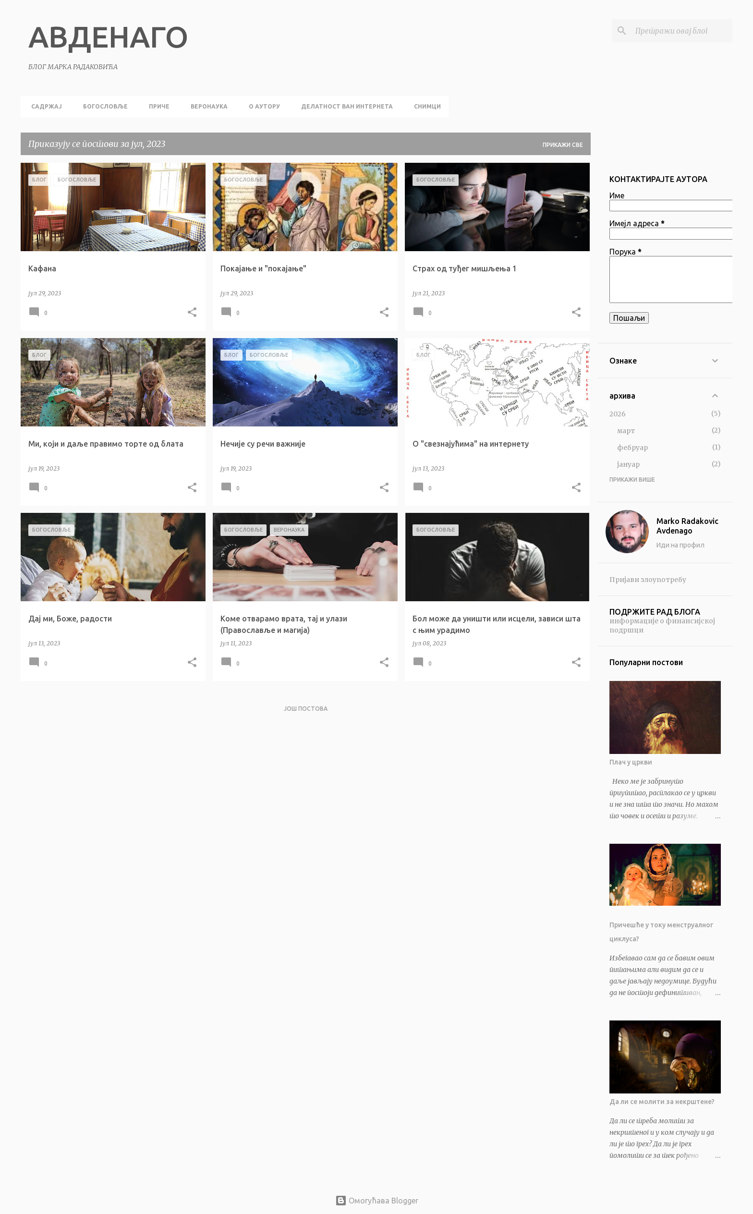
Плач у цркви (630, 762)
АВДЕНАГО (108, 36)
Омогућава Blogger (376, 1200)
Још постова (306, 708)
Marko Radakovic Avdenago (687, 526)
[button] (192, 312)
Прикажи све (563, 145)
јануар (628, 464)
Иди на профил (680, 545)
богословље (102, 106)
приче (156, 106)
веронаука (206, 106)
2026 (617, 414)
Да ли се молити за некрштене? (662, 1101)
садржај (43, 106)
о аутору (261, 106)
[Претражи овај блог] (682, 30)
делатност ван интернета (344, 106)
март (626, 430)
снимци (424, 106)
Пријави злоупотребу (647, 579)
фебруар (632, 447)
